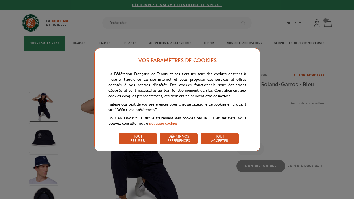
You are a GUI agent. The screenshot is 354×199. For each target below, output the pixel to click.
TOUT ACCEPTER (219, 138)
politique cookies (163, 123)
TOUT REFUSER (138, 138)
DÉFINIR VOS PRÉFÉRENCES (178, 138)
